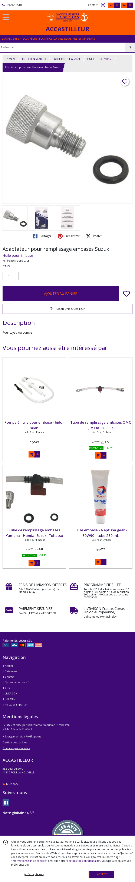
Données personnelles (16, 748)
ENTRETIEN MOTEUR (34, 59)
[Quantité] (11, 276)
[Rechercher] (130, 47)
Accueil (11, 59)
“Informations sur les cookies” (29, 861)
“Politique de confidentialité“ (83, 861)
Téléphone (11, 784)
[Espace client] (103, 5)
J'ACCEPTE (102, 874)
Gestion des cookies (15, 742)
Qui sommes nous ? (16, 682)
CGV (6, 688)
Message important (15, 704)
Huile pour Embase (18, 255)
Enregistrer (68, 236)
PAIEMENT (10, 699)
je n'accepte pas (34, 874)
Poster (94, 236)
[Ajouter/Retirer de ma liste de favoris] (126, 293)
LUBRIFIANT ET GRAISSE (66, 59)
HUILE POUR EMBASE (99, 59)
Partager (42, 236)
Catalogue (10, 671)
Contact (93, 5)
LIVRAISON (10, 693)
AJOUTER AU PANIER (60, 293)
